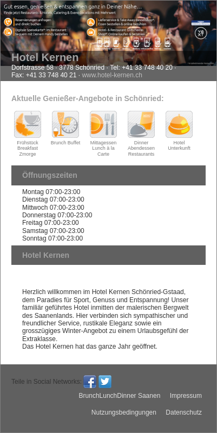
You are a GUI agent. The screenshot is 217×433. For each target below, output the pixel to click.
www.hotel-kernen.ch (112, 75)
